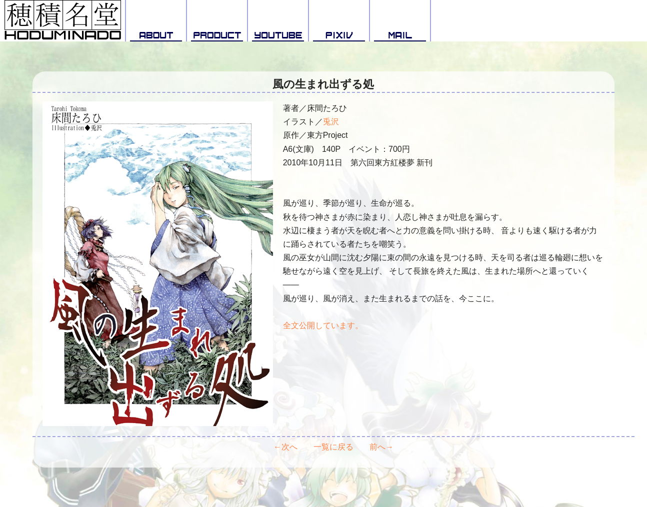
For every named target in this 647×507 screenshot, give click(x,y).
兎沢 (331, 121)
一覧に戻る (334, 447)
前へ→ (382, 447)
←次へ (286, 447)
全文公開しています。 (323, 325)
